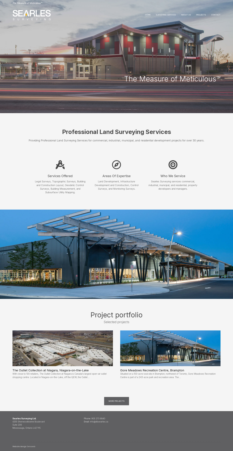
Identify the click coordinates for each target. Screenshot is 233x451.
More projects (117, 401)
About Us (186, 15)
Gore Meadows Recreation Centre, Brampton (152, 370)
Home (148, 15)
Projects (201, 15)
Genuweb (31, 446)
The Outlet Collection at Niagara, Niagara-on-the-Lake (50, 370)
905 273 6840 (98, 418)
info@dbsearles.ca (99, 421)
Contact (216, 15)
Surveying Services (166, 15)
